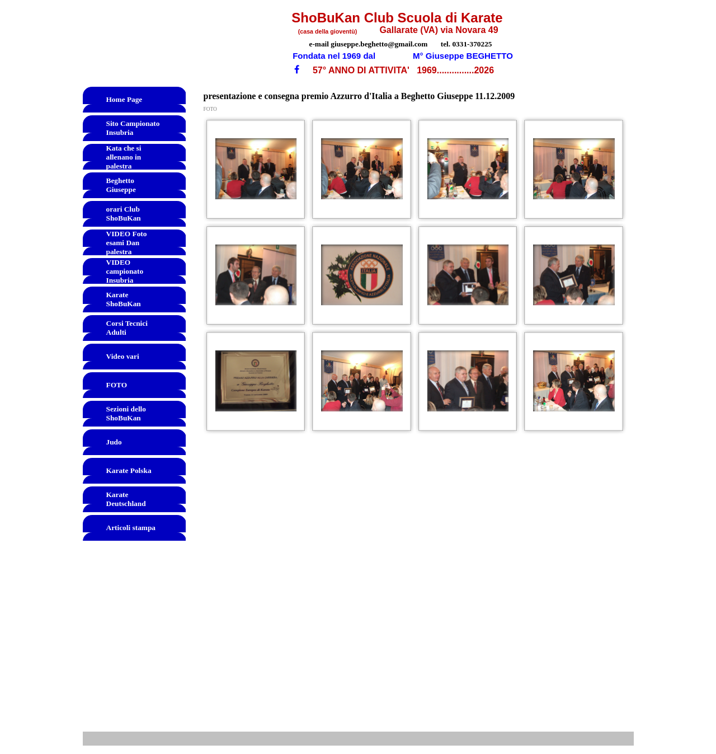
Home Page (124, 99)
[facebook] (297, 69)
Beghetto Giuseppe (121, 185)
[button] (256, 169)
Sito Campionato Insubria (133, 128)
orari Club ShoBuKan (123, 213)
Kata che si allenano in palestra (124, 157)
